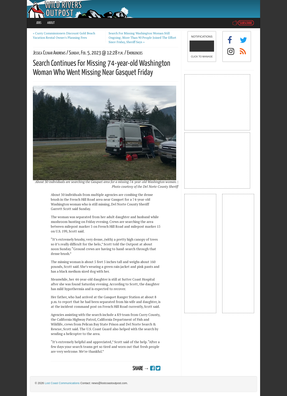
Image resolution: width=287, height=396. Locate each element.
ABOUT (51, 23)
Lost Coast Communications (62, 383)
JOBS (38, 23)
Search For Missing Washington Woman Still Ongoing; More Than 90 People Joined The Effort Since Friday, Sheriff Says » (142, 37)
